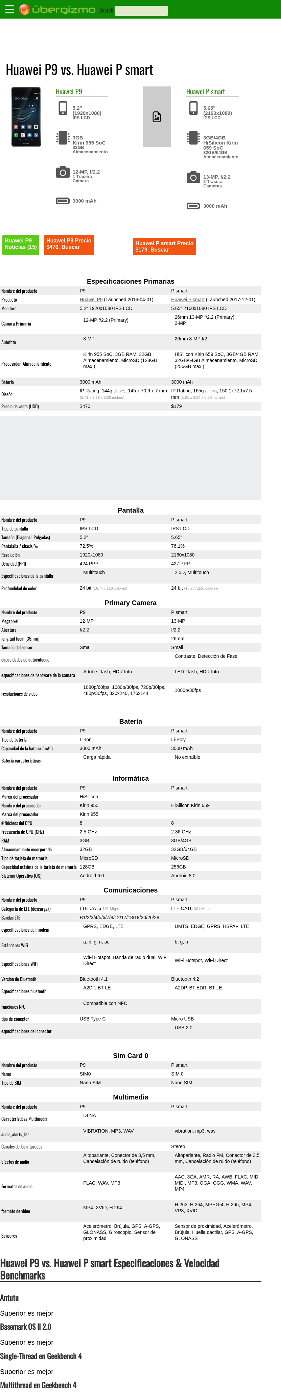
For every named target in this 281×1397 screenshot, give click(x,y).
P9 (78, 91)
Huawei (65, 91)
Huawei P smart (188, 299)
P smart (215, 91)
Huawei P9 (91, 299)
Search (106, 10)
